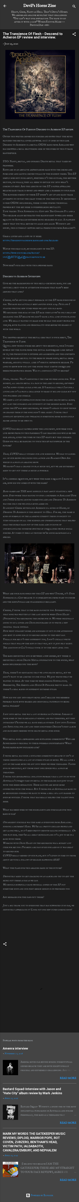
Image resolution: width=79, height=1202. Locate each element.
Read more (68, 1078)
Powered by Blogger (39, 1195)
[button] (74, 35)
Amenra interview (15, 1048)
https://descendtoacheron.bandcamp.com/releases (30, 240)
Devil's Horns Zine (39, 5)
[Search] (74, 7)
